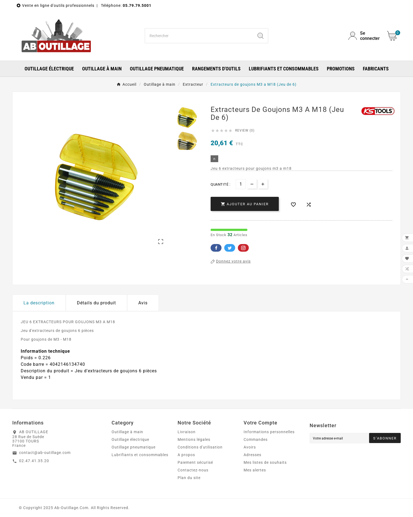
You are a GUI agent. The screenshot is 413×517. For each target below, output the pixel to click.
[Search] (261, 36)
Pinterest (243, 248)
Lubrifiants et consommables (140, 455)
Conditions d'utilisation (200, 447)
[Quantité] (241, 184)
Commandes (256, 439)
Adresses (252, 455)
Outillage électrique (130, 439)
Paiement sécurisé (195, 462)
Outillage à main (127, 432)
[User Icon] (364, 36)
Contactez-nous (193, 470)
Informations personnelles (269, 432)
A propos (186, 455)
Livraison (187, 432)
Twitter (229, 248)
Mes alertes (255, 470)
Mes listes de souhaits (265, 462)
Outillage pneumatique (133, 447)
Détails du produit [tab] (96, 302)
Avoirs (250, 447)
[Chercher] (199, 36)
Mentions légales (194, 439)
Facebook (216, 248)
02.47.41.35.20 (34, 461)
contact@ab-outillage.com (45, 452)
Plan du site (189, 478)
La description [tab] (39, 302)
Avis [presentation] (143, 302)
